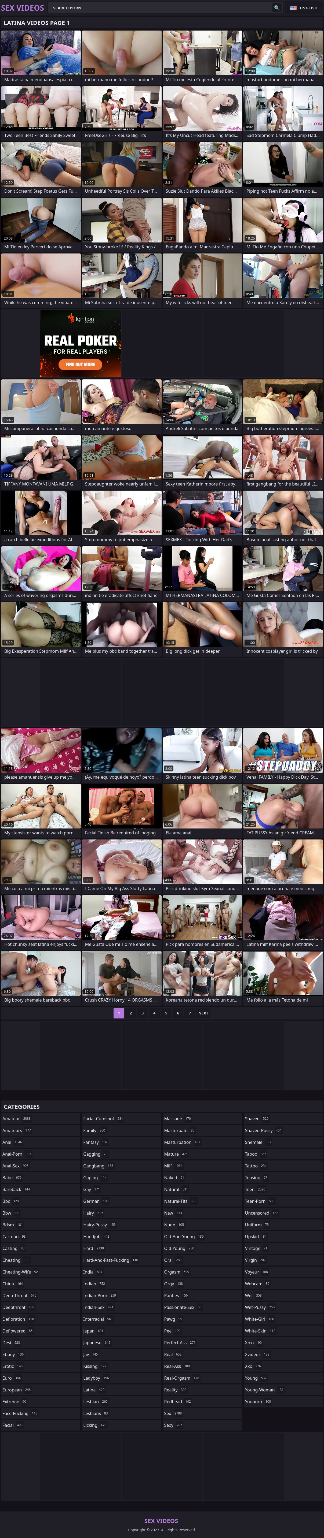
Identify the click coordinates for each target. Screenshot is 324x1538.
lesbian (96, 1402)
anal (12, 1142)
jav (91, 1354)
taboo (256, 1154)
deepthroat (19, 1307)
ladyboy (96, 1378)
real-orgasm (182, 1378)
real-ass (177, 1366)
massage (178, 1119)
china (13, 1284)
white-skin (261, 1331)
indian (94, 1284)
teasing (257, 1178)
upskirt (256, 1237)
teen (256, 1189)
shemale (259, 1142)
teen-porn (260, 1201)
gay (92, 1189)
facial (13, 1425)
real (173, 1354)
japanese (97, 1343)
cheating (16, 1260)
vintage (257, 1248)
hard (94, 1248)
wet (254, 1295)
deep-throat (20, 1295)
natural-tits (181, 1201)
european (17, 1390)
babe (12, 1178)
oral (173, 1260)
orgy (174, 1284)
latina (94, 1390)
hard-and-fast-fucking (111, 1260)
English (309, 7)
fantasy (96, 1142)
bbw (11, 1213)
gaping (95, 1178)
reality (176, 1390)
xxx (253, 1366)
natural (177, 1189)
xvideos (258, 1354)
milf (174, 1166)
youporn (258, 1402)
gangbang (99, 1166)
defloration (18, 1319)
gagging (96, 1154)
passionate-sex (183, 1307)
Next (203, 1013)
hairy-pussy (100, 1225)
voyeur (257, 1272)
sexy (174, 1425)
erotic (13, 1366)
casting (14, 1248)
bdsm (13, 1225)
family (94, 1130)
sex (173, 1413)
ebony (13, 1354)
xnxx (254, 1343)
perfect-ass (180, 1343)
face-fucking (20, 1413)
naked (174, 1178)
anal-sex (16, 1166)
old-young (180, 1248)
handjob (97, 1237)
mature (176, 1154)
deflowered (18, 1331)
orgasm (177, 1272)
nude (174, 1225)
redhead (178, 1402)
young (256, 1378)
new (173, 1213)
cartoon (14, 1237)
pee (173, 1331)
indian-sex (99, 1307)
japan (94, 1331)
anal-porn (17, 1154)
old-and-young (184, 1237)
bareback (16, 1189)
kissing (95, 1366)
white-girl (260, 1319)
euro (12, 1378)
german (96, 1201)
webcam (258, 1284)
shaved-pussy (264, 1130)
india (93, 1272)
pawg (174, 1319)
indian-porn (100, 1295)
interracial (98, 1319)
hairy (93, 1213)
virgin (256, 1260)
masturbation (183, 1142)
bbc (11, 1201)
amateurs (17, 1130)
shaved (257, 1119)
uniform (257, 1225)
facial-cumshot (103, 1119)
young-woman (265, 1390)
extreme (14, 1402)
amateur (17, 1119)
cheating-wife (20, 1272)
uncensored (262, 1213)
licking (95, 1425)
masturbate (180, 1130)
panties (176, 1295)
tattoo (256, 1166)
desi (11, 1343)
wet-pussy (260, 1307)
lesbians (96, 1413)
